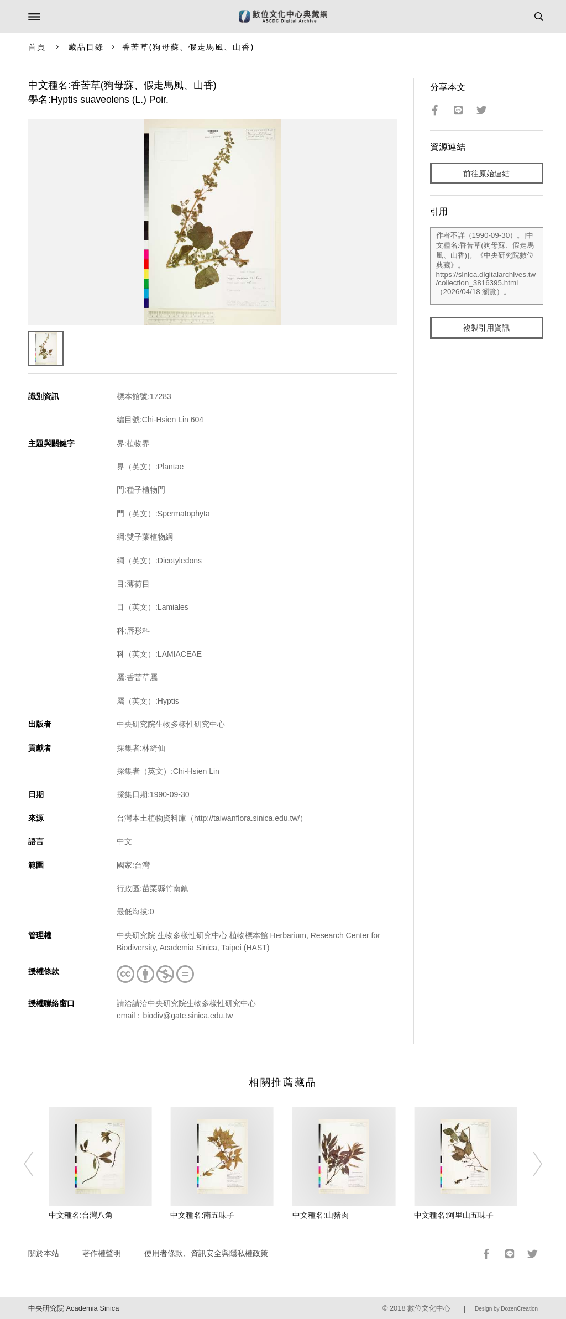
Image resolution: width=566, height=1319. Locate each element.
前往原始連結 (486, 173)
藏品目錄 (86, 47)
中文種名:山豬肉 (320, 1215)
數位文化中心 (428, 1308)
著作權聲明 (101, 1253)
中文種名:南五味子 (202, 1215)
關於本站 (43, 1253)
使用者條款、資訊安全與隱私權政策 (206, 1253)
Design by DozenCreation (506, 1309)
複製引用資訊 (486, 327)
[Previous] (36, 1164)
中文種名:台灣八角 (81, 1215)
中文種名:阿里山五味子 (454, 1215)
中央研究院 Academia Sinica (73, 1308)
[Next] (530, 1164)
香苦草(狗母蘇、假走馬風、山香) (188, 47)
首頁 (37, 47)
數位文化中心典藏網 (283, 16)
